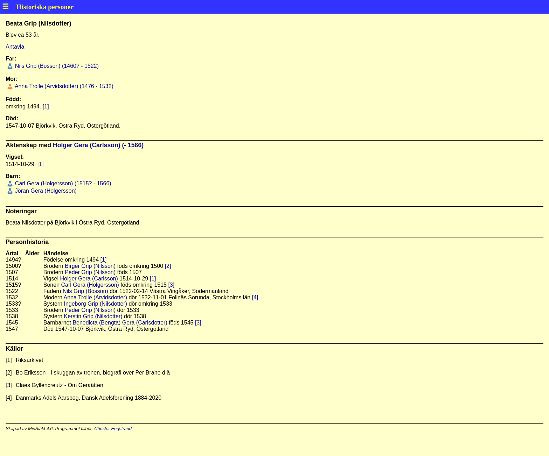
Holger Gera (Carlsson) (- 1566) (98, 145)
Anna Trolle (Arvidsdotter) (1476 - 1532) (63, 86)
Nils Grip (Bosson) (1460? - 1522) (56, 66)
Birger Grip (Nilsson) (90, 266)
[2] (168, 266)
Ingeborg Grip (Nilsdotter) (95, 304)
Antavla (15, 47)
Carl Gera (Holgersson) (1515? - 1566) (62, 183)
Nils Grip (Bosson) (85, 291)
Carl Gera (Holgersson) (90, 285)
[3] (171, 285)
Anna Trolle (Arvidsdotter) (95, 297)
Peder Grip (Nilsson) (90, 272)
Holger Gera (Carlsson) (89, 279)
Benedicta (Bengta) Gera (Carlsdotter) (119, 323)
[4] (255, 297)
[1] (46, 106)
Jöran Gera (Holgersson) (45, 191)
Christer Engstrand (113, 428)
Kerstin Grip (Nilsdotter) (93, 316)
